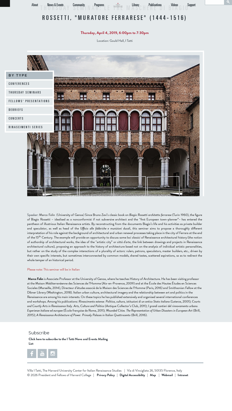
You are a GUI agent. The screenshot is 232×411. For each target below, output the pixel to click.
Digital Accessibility (132, 403)
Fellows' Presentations (29, 101)
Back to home (5, 3)
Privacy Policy (106, 403)
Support (194, 12)
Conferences (19, 84)
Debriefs (16, 110)
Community (73, 12)
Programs (90, 12)
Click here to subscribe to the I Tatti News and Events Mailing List (68, 370)
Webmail (167, 403)
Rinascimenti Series (26, 127)
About (35, 12)
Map (153, 403)
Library (147, 12)
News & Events (52, 12)
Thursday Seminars (25, 92)
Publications (164, 12)
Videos (180, 12)
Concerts (16, 118)
